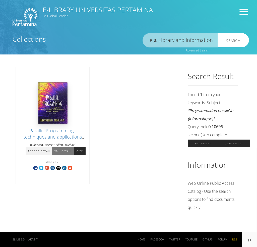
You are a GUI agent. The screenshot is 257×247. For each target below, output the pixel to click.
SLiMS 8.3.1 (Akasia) (25, 239)
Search (233, 40)
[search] (180, 40)
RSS (234, 239)
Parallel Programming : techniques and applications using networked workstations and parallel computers (52, 140)
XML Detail (63, 151)
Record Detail (39, 151)
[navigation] (249, 239)
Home (141, 239)
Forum (222, 239)
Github (208, 239)
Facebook (157, 239)
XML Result (203, 143)
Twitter (174, 239)
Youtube (191, 239)
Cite (80, 151)
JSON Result (234, 143)
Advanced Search (197, 50)
